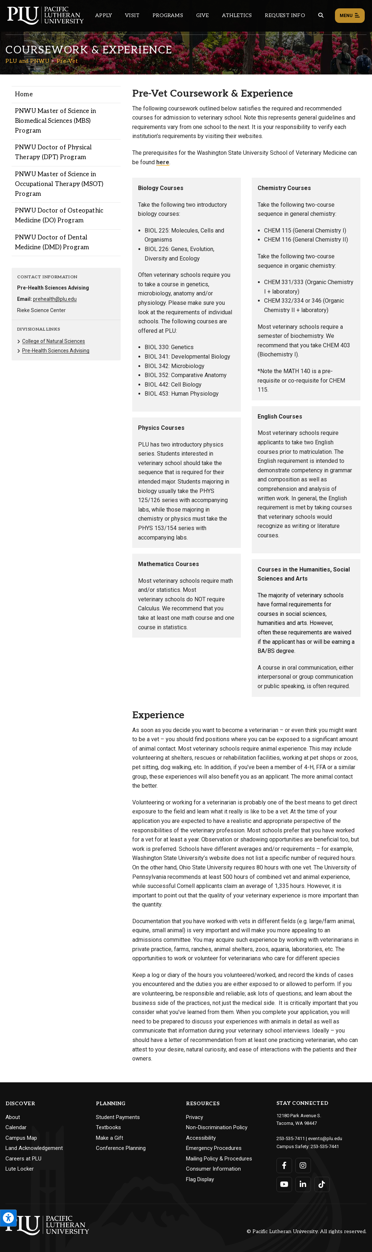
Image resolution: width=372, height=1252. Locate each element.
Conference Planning (121, 1148)
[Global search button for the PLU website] (320, 15)
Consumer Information (213, 1169)
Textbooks (108, 1127)
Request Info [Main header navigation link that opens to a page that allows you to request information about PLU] (285, 15)
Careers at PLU (23, 1158)
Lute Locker (19, 1169)
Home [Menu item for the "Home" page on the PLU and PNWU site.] (24, 94)
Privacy (194, 1117)
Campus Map (21, 1138)
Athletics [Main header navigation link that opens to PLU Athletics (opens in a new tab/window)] (237, 15)
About (12, 1117)
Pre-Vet (67, 61)
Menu (350, 16)
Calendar (16, 1127)
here (162, 162)
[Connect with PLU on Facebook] (284, 1164)
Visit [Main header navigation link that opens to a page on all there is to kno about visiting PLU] (132, 15)
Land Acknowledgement (34, 1148)
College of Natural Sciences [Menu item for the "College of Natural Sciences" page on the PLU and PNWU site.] (53, 341)
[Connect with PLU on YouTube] (284, 1183)
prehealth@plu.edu (55, 299)
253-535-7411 (290, 1138)
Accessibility (201, 1138)
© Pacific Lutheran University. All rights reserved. (307, 1230)
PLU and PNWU (27, 61)
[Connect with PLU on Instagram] (303, 1164)
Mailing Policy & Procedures (219, 1158)
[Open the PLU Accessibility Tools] (8, 1218)
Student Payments (118, 1117)
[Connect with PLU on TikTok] (322, 1183)
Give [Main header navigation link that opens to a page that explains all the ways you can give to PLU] (202, 15)
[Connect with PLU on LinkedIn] (303, 1183)
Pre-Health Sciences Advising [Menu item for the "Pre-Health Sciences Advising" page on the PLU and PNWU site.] (55, 351)
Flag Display (200, 1179)
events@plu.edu (325, 1138)
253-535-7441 (325, 1145)
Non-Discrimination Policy (216, 1127)
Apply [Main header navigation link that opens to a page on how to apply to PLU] (103, 15)
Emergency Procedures (214, 1148)
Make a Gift (109, 1138)
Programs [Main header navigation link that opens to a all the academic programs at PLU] (168, 15)
